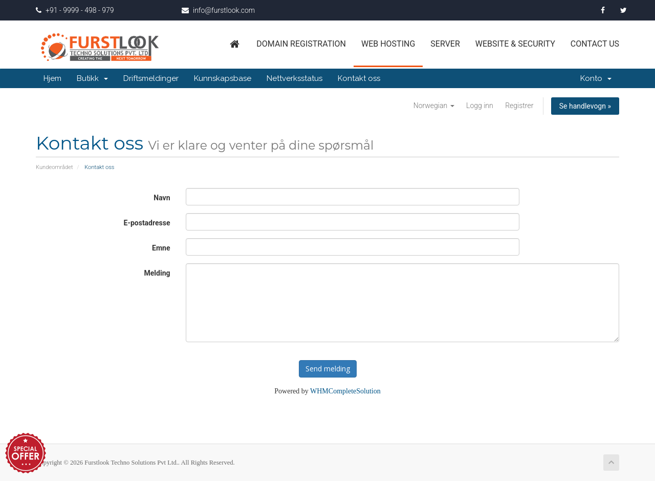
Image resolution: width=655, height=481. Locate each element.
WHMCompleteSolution (345, 391)
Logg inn (479, 105)
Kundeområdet (54, 167)
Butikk (92, 78)
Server (445, 44)
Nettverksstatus (294, 78)
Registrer (519, 105)
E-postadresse (147, 223)
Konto (596, 78)
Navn (162, 198)
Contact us (595, 44)
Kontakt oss (359, 78)
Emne (161, 248)
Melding (157, 273)
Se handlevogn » (585, 106)
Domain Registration (301, 44)
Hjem (52, 78)
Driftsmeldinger (151, 78)
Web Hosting (388, 44)
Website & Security (515, 44)
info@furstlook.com (218, 10)
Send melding (327, 368)
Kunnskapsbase (222, 78)
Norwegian (433, 105)
